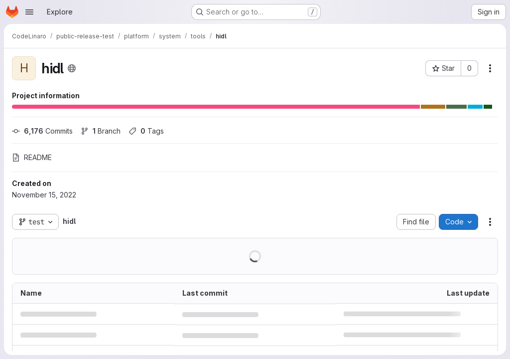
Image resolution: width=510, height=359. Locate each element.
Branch (101, 131)
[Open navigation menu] (29, 12)
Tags (146, 131)
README (32, 157)
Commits (42, 131)
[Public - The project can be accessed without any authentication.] (72, 68)
